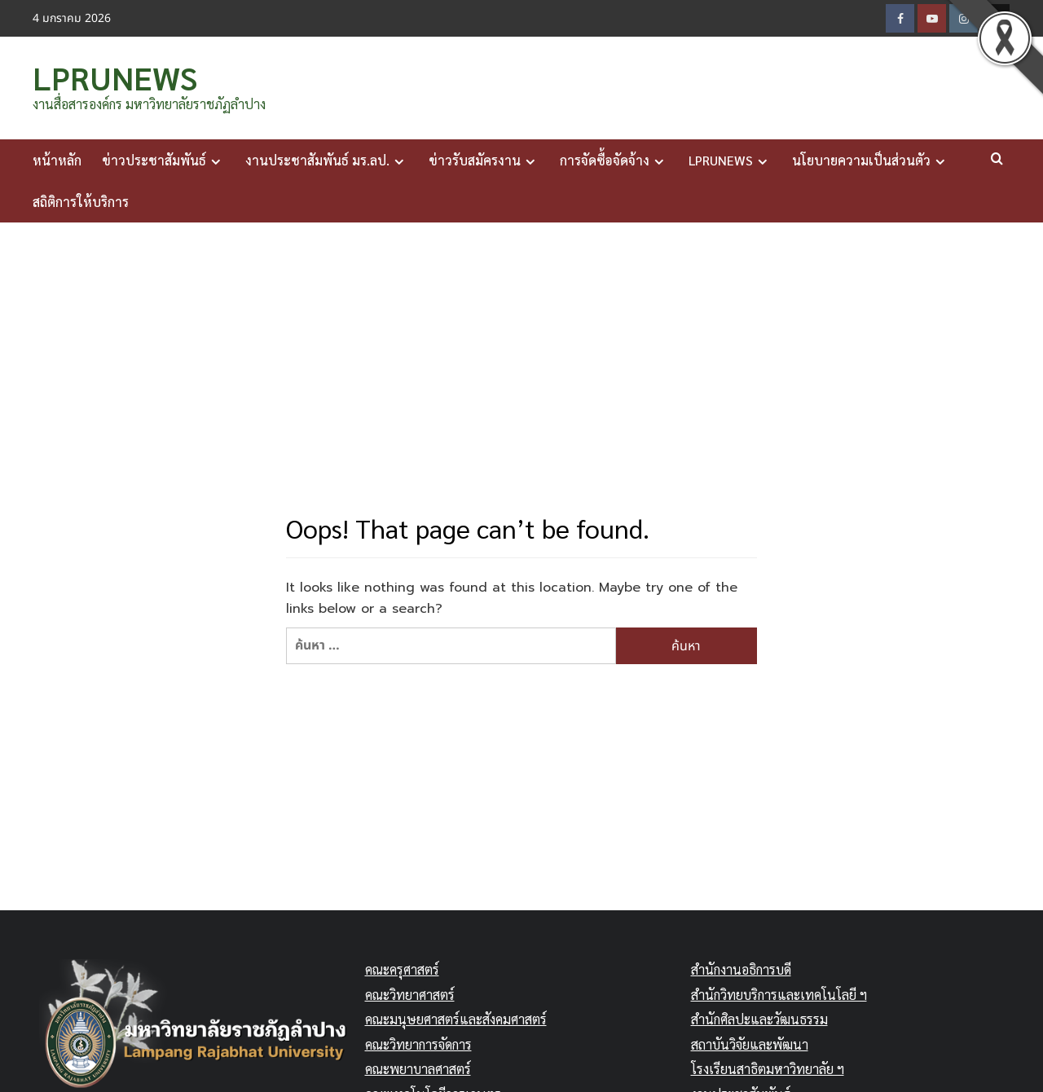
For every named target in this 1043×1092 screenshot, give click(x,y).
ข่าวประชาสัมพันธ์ (163, 159)
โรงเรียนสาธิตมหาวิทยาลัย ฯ (767, 1067)
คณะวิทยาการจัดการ (418, 1042)
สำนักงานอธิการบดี (741, 967)
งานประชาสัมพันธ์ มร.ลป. (326, 159)
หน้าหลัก (57, 158)
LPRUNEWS (112, 76)
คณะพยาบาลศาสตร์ (418, 1067)
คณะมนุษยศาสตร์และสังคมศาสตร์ (456, 1017)
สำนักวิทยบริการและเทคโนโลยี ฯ (779, 993)
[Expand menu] (215, 160)
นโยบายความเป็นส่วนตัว (870, 159)
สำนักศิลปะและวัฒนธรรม (759, 1017)
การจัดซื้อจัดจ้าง (614, 159)
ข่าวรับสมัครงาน (484, 159)
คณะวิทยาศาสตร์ (410, 993)
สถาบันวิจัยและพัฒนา (749, 1042)
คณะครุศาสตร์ (402, 967)
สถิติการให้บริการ (81, 200)
